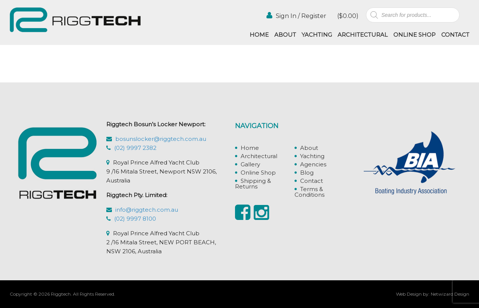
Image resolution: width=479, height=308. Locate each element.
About (285, 34)
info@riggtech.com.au (146, 209)
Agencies (313, 164)
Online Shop (414, 34)
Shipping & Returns (253, 183)
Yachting (317, 34)
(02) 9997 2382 (135, 147)
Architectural (363, 34)
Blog (307, 172)
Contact (455, 34)
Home (259, 34)
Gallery (250, 164)
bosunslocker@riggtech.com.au (160, 138)
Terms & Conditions (309, 191)
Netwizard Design (450, 294)
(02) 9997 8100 (135, 218)
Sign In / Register (296, 15)
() (347, 15)
